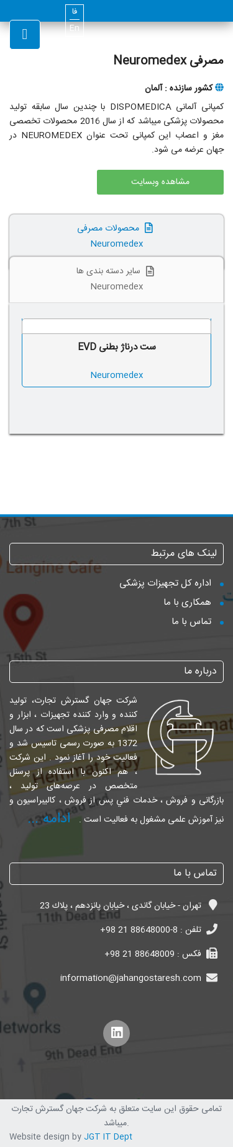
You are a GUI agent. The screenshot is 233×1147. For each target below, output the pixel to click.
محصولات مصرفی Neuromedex (116, 236)
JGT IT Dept (108, 1137)
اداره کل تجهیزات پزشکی (165, 583)
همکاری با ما (187, 602)
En (75, 28)
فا (74, 12)
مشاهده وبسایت (160, 182)
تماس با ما (191, 622)
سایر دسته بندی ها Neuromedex (116, 279)
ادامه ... (48, 819)
